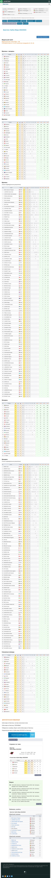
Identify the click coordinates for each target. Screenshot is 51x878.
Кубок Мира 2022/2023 (42, 37)
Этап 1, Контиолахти (9, 9)
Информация (30, 20)
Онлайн (25, 23)
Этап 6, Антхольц (25, 13)
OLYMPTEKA (5, 1)
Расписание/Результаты (13, 20)
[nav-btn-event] (49, 4)
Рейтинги (24, 21)
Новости (5, 21)
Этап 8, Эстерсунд (41, 10)
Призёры (20, 23)
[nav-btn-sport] (48, 1)
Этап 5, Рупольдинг (24, 11)
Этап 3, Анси (8, 14)
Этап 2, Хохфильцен (9, 12)
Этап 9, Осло (40, 12)
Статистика (39, 21)
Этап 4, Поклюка (24, 8)
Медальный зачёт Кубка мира (9, 23)
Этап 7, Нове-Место (41, 8)
